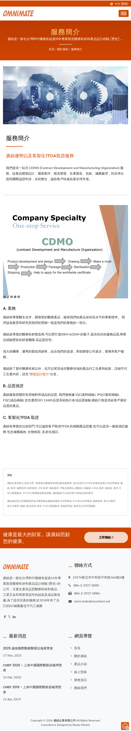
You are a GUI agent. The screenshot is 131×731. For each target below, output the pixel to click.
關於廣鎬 (62, 49)
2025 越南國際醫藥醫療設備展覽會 (28, 648)
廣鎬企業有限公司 (65, 720)
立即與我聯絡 (88, 505)
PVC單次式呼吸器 (82, 500)
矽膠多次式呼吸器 (62, 500)
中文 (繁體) (121, 3)
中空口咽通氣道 (51, 505)
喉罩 (76, 505)
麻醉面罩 (98, 500)
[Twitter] (9, 617)
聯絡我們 (80, 688)
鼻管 (39, 505)
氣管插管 (31, 505)
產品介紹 (80, 664)
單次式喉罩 (109, 500)
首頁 (51, 49)
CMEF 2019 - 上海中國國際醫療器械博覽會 (32, 689)
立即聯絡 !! (106, 537)
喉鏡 (22, 505)
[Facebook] (5, 617)
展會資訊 (80, 680)
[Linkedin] (14, 617)
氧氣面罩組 (67, 505)
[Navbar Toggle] (124, 13)
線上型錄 (80, 672)
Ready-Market (81, 724)
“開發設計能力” (39, 374)
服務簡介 (76, 49)
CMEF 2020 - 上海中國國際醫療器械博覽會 (32, 667)
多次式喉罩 (13, 505)
